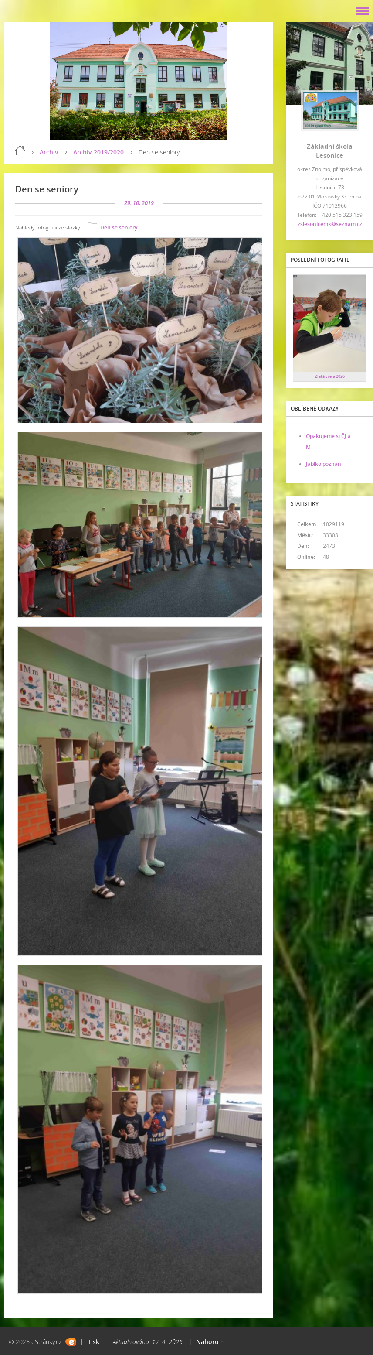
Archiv (49, 152)
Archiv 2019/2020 (98, 152)
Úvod (20, 150)
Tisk (93, 1342)
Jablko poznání (324, 464)
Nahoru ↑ (210, 1342)
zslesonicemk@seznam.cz (330, 224)
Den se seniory (118, 227)
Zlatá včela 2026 (330, 376)
